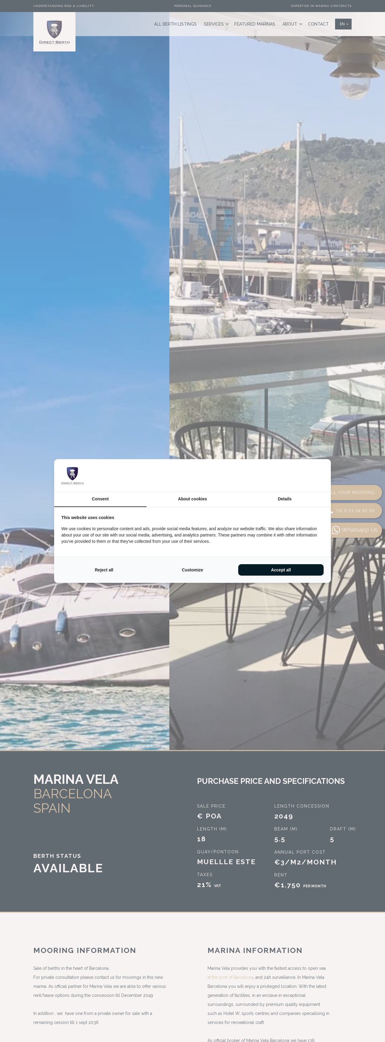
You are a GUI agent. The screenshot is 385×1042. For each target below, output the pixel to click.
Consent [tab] (100, 498)
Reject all (104, 569)
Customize (192, 569)
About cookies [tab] (192, 498)
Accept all (281, 569)
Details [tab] (285, 498)
